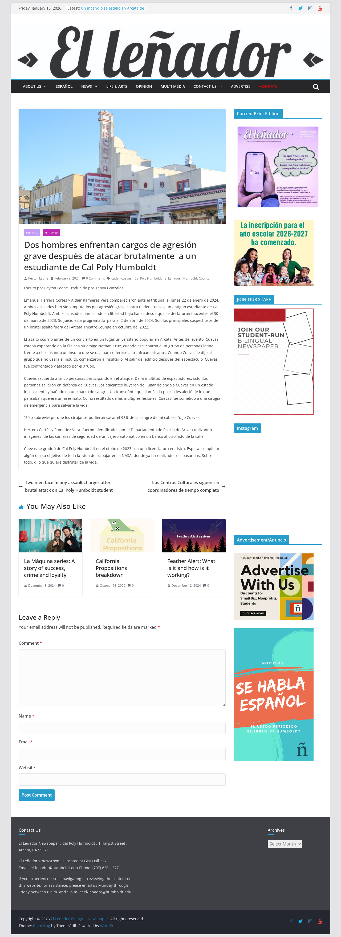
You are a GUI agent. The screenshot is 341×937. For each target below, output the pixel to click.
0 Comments (93, 278)
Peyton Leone (38, 278)
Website (27, 768)
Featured (51, 232)
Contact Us (205, 86)
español (64, 86)
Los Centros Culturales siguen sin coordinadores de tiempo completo (187, 486)
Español (32, 232)
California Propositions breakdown (111, 567)
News (86, 86)
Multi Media (173, 86)
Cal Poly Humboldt (148, 278)
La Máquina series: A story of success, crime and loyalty (49, 567)
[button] (44, 86)
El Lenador (172, 278)
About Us (32, 86)
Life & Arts (116, 86)
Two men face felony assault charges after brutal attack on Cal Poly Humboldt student (66, 486)
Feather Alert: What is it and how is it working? (191, 567)
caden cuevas (121, 278)
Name (26, 716)
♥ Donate (268, 86)
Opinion (144, 86)
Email (26, 742)
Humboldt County (196, 278)
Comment (30, 643)
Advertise (240, 86)
